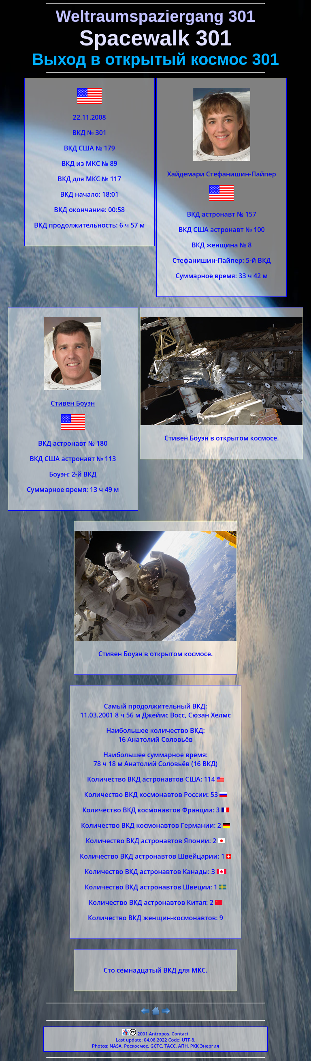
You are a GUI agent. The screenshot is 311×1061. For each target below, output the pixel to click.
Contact (180, 1034)
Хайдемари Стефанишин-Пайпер (221, 174)
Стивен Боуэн (73, 403)
